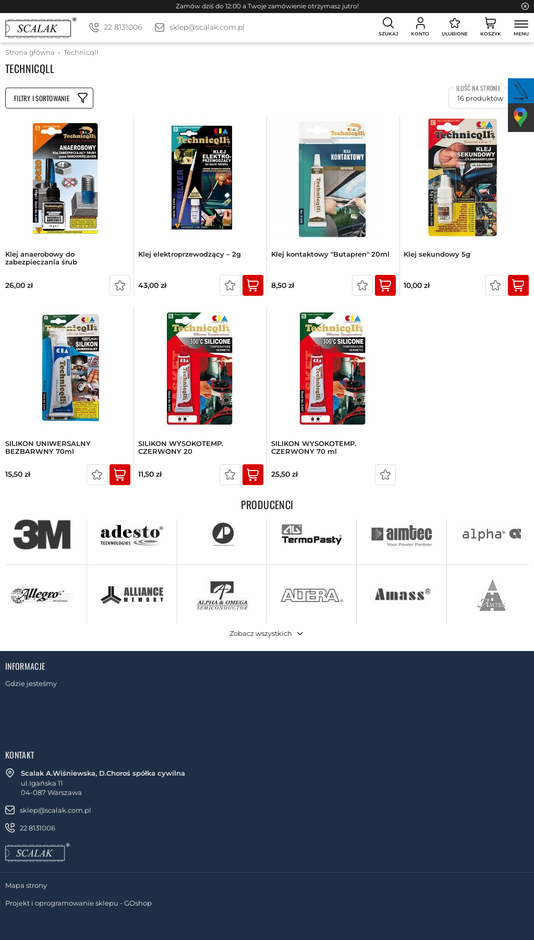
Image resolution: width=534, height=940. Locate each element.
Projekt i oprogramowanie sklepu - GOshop (78, 903)
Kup (252, 285)
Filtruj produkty (49, 98)
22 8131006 (123, 27)
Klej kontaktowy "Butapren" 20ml (330, 254)
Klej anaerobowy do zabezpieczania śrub (41, 258)
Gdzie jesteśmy (31, 683)
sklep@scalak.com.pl (207, 27)
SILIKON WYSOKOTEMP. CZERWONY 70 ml (313, 448)
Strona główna (30, 52)
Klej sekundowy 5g (437, 254)
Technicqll (81, 52)
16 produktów (480, 98)
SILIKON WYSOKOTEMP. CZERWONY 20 (180, 448)
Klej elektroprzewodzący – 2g (189, 254)
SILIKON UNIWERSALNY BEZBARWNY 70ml (48, 448)
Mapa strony (26, 885)
